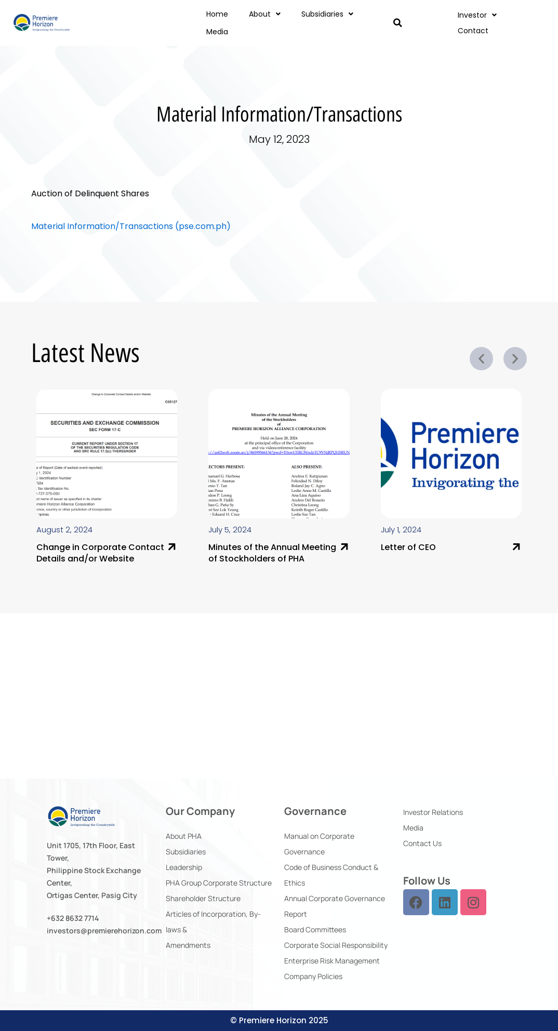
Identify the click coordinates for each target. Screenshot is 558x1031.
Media (217, 31)
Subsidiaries (327, 14)
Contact (473, 30)
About (265, 14)
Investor (477, 15)
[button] (397, 23)
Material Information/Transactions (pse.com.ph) (131, 226)
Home (217, 14)
